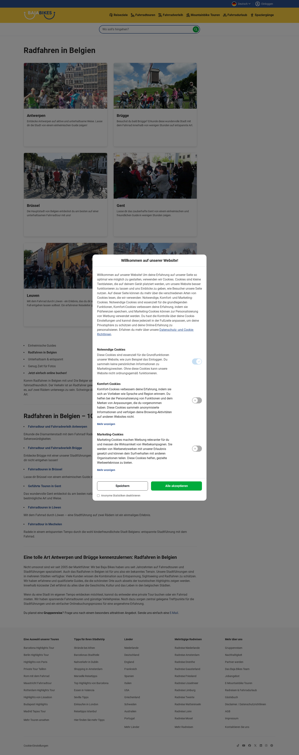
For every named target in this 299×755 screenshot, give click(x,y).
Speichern (122, 486)
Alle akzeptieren (176, 486)
